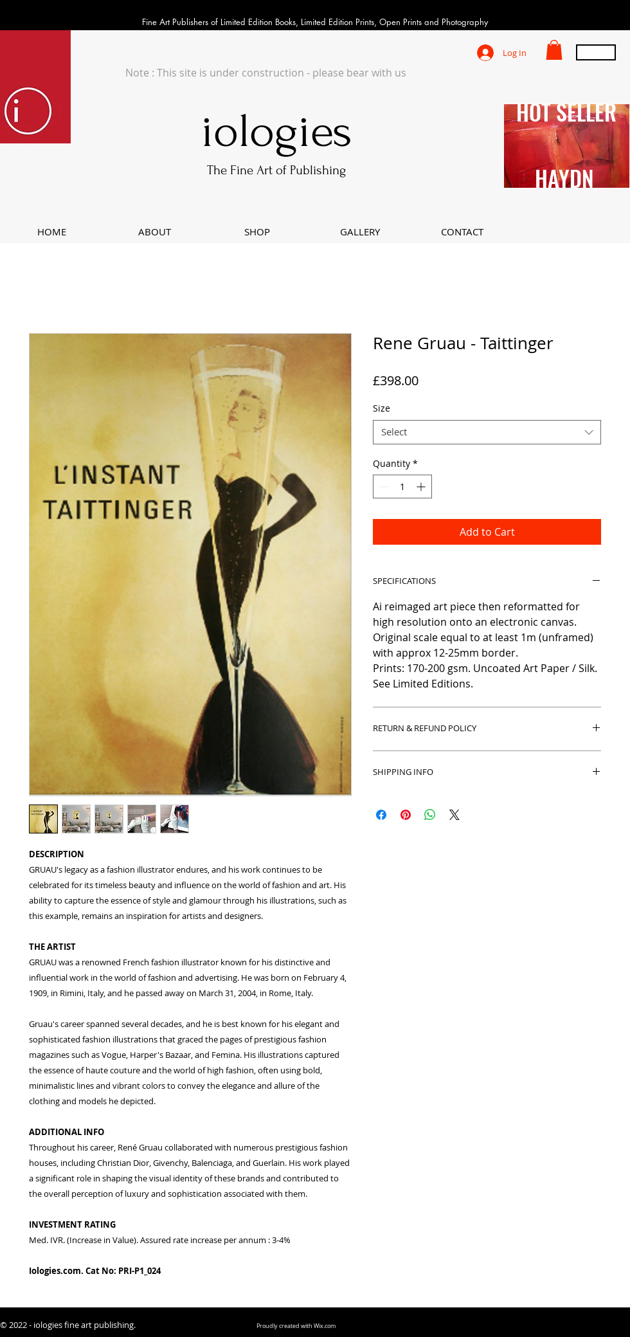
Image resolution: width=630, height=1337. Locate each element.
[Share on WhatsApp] (430, 815)
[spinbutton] (402, 486)
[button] (554, 50)
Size (381, 408)
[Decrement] (383, 486)
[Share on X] (454, 815)
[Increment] (422, 486)
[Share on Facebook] (381, 815)
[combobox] (487, 432)
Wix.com (325, 1326)
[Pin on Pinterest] (405, 815)
